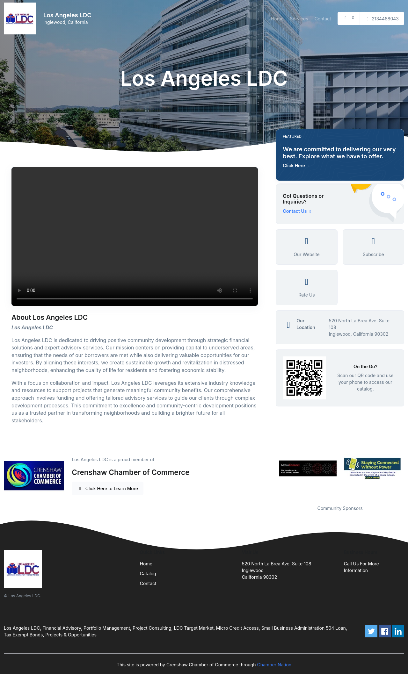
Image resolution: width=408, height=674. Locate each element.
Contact (323, 18)
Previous (271, 468)
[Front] (21, 18)
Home (277, 18)
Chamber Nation (274, 664)
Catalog (148, 573)
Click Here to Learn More (107, 488)
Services (299, 18)
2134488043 (382, 18)
